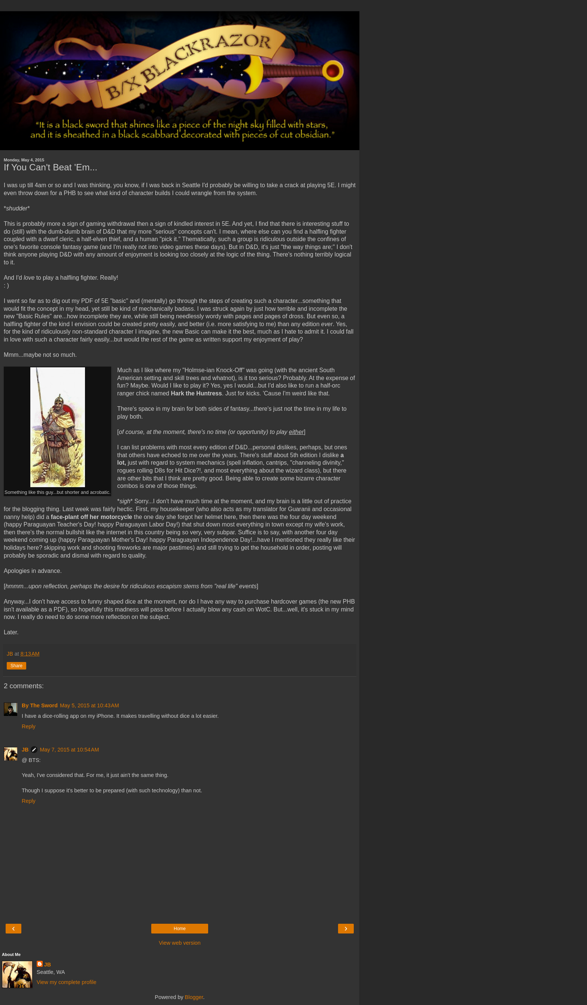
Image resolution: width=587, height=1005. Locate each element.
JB (25, 750)
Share (16, 665)
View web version (180, 943)
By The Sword (40, 705)
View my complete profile (67, 982)
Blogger (194, 997)
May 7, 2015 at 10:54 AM (69, 750)
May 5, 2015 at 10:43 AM (89, 705)
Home (180, 928)
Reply (29, 726)
